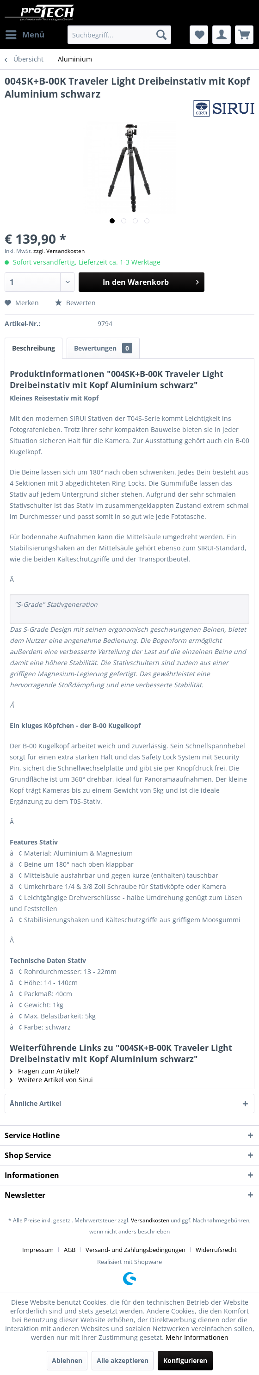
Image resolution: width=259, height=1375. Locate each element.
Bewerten (75, 302)
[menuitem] (24, 34)
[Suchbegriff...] (119, 34)
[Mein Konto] (221, 34)
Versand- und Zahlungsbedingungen (135, 1250)
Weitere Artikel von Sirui (51, 1079)
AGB (69, 1250)
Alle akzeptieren (122, 1360)
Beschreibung (33, 348)
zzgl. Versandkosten (59, 251)
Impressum (38, 1250)
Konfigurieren (185, 1360)
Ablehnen (67, 1360)
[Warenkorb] (244, 34)
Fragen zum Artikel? (44, 1071)
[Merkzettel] (199, 34)
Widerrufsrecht (216, 1250)
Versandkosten (150, 1220)
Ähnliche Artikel (35, 1103)
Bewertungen (103, 348)
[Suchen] (161, 34)
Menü (25, 33)
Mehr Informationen (197, 1337)
